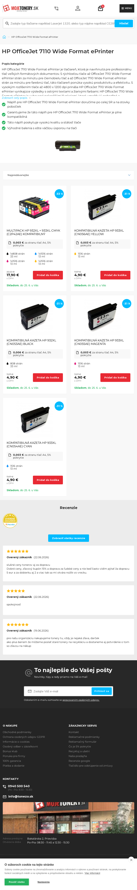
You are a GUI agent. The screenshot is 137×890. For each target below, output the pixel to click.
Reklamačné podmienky (84, 737)
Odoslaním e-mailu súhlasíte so (61, 699)
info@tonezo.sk (20, 796)
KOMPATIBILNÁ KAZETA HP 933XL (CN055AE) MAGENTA (99, 342)
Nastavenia (43, 882)
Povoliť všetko (17, 882)
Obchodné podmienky (17, 732)
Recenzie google (79, 761)
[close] (131, 860)
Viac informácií (92, 873)
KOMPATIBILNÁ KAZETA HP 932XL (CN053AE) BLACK (31, 342)
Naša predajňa (78, 756)
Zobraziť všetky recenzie (68, 538)
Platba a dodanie (13, 765)
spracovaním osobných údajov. (81, 699)
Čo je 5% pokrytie (80, 746)
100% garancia (12, 761)
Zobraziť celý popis (14, 97)
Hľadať (123, 23)
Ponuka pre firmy (14, 756)
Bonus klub (10, 751)
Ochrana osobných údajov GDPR (24, 737)
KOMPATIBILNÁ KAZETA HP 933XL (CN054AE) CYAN (31, 444)
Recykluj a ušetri (79, 751)
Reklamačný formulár (83, 741)
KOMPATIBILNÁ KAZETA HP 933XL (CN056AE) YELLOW (99, 232)
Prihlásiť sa (101, 691)
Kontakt (74, 732)
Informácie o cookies (16, 741)
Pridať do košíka (48, 275)
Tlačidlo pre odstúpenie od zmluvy (91, 765)
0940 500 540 (19, 786)
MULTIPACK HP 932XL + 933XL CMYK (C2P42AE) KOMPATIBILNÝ (33, 232)
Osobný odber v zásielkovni (20, 746)
